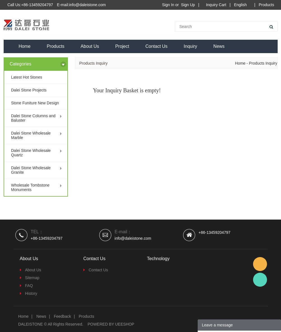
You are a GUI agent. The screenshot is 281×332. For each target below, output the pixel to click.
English (240, 5)
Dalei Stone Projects (29, 90)
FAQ (29, 285)
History (31, 293)
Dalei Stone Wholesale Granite (31, 170)
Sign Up (188, 5)
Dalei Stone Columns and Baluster (33, 118)
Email (260, 264)
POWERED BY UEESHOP (111, 324)
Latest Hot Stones (26, 77)
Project (122, 46)
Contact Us (156, 46)
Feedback (62, 316)
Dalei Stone (260, 280)
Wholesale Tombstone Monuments (30, 187)
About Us (90, 46)
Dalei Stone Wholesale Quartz (31, 152)
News (219, 46)
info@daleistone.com (133, 238)
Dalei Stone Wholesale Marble (31, 135)
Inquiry (190, 46)
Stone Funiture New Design (35, 103)
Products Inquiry (263, 63)
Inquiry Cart (216, 5)
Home (25, 46)
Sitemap (32, 278)
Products (266, 5)
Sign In (168, 5)
